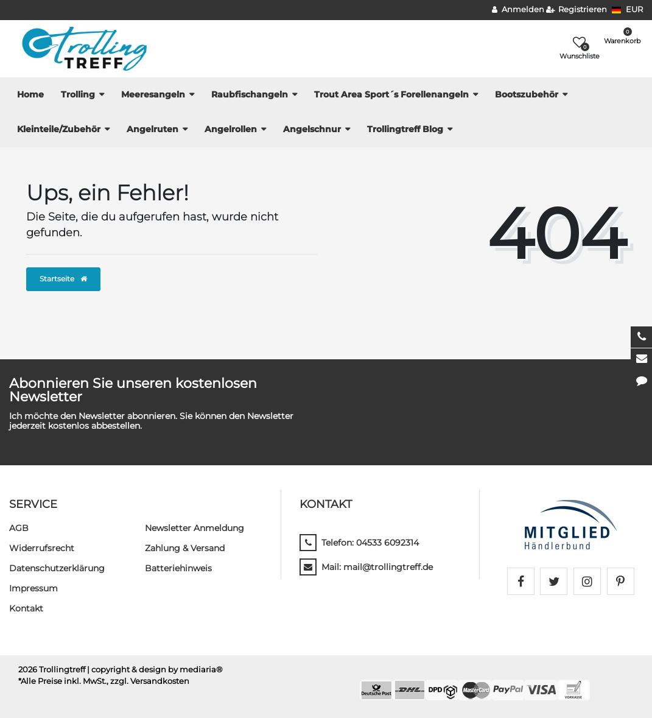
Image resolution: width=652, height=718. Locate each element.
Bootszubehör (526, 94)
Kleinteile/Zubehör (58, 129)
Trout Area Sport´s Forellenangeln (391, 94)
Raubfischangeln (249, 94)
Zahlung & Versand (185, 548)
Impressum (33, 588)
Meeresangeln (153, 94)
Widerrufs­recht (41, 548)
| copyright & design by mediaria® (155, 669)
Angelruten (152, 129)
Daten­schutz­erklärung (57, 568)
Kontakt (26, 608)
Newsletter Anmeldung (194, 528)
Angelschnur (312, 129)
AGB (19, 528)
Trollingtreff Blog (405, 129)
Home (30, 94)
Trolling (78, 94)
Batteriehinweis (178, 568)
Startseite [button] (63, 278)
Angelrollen (231, 129)
